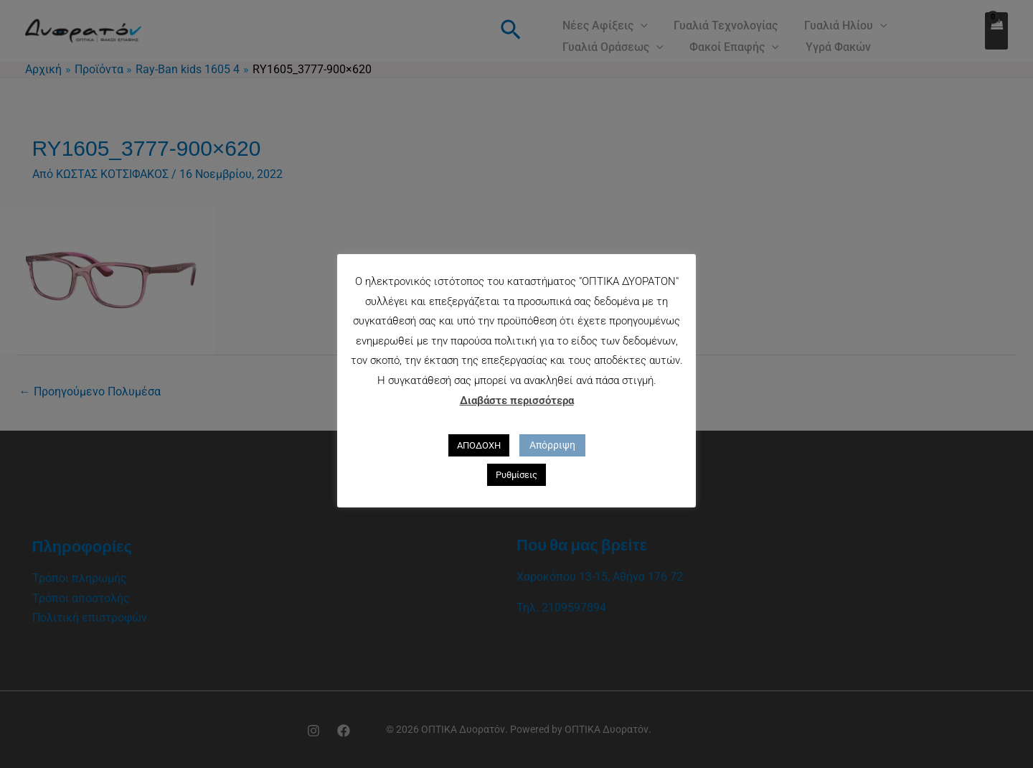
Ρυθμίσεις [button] (516, 474)
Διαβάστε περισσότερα (517, 400)
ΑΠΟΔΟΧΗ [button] (479, 445)
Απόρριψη (552, 445)
